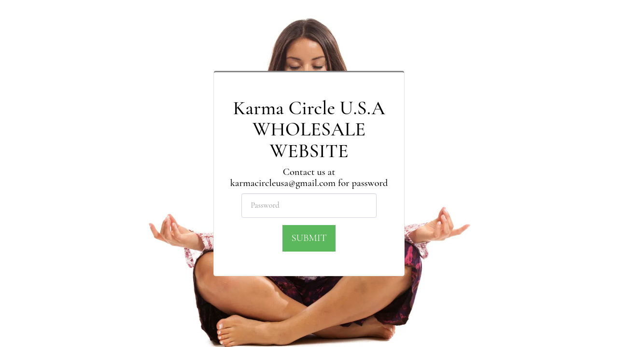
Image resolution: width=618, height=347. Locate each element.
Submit (308, 238)
